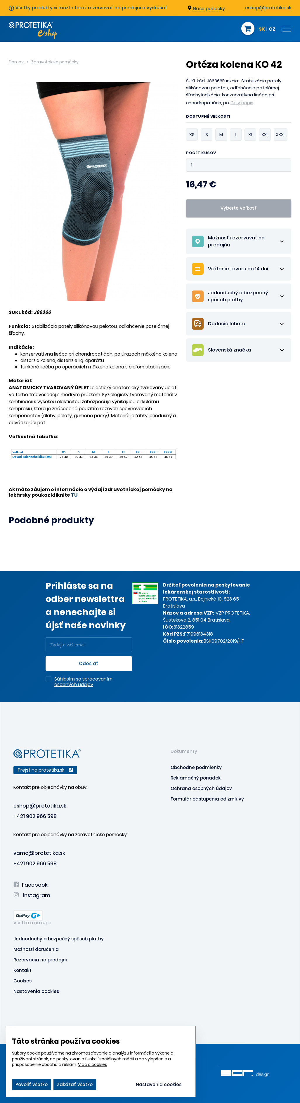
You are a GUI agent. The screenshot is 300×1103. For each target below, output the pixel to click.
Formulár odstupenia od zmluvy (207, 799)
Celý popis (241, 103)
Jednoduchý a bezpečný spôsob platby (58, 939)
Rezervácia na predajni (40, 960)
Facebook (30, 884)
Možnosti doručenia (36, 949)
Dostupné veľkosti (208, 116)
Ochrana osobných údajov (201, 788)
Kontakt (22, 970)
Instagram (31, 895)
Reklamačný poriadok (196, 778)
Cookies (22, 981)
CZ (272, 29)
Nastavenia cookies (36, 991)
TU (74, 495)
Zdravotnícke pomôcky (55, 62)
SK (262, 29)
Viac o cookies (92, 1064)
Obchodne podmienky (196, 767)
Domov (16, 62)
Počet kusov (201, 153)
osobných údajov (73, 684)
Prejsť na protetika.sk (45, 770)
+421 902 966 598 (35, 816)
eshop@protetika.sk (268, 8)
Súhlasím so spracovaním (83, 682)
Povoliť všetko (31, 1084)
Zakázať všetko (75, 1084)
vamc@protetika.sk (39, 853)
